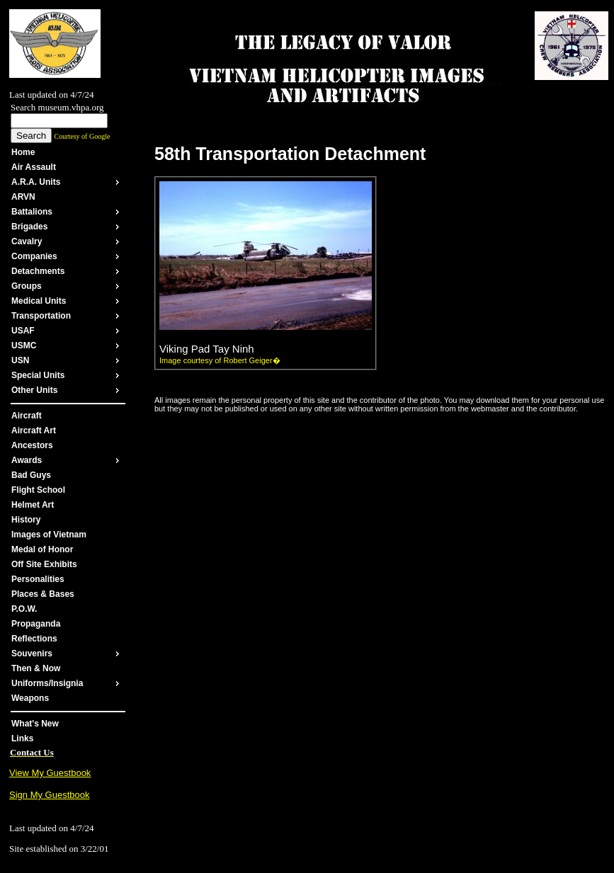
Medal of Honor (42, 549)
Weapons (30, 698)
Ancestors (32, 445)
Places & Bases (42, 594)
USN (20, 360)
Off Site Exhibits (44, 564)
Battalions (31, 212)
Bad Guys (31, 475)
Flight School (38, 490)
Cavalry (26, 241)
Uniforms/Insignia (47, 683)
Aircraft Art (33, 430)
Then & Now (35, 668)
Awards (26, 460)
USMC (23, 345)
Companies (34, 256)
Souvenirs (31, 653)
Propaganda (35, 624)
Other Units (34, 390)
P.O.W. (24, 609)
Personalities (37, 579)
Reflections (34, 639)
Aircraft (26, 416)
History (25, 520)
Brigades (29, 227)
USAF (23, 331)
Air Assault (33, 167)
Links (22, 738)
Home (23, 152)
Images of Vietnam (48, 535)
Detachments (37, 271)
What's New (35, 724)
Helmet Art (32, 505)
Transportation (41, 316)
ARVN (23, 197)
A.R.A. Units (35, 182)
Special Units (37, 375)
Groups (26, 286)
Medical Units (38, 301)
